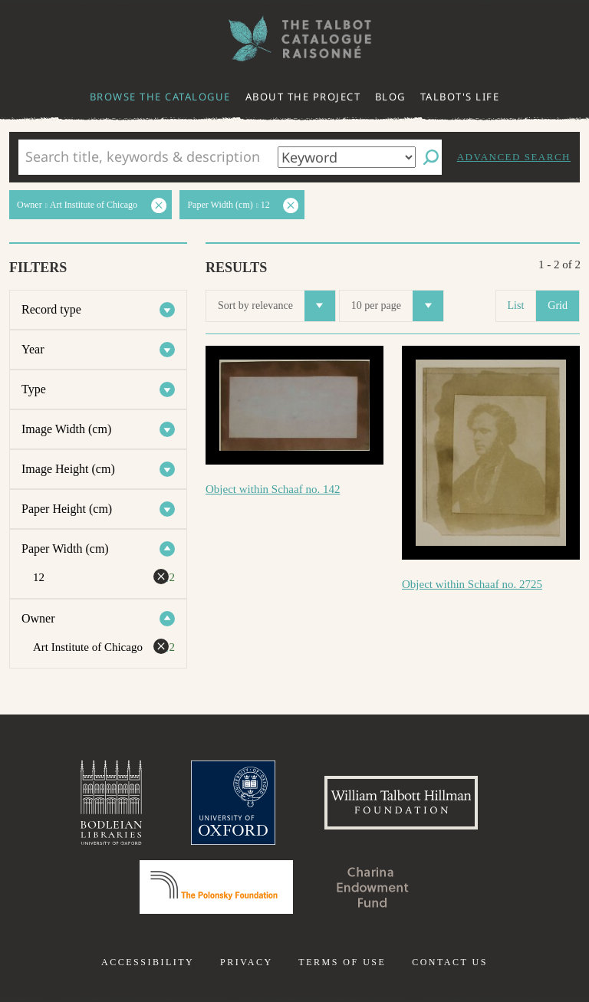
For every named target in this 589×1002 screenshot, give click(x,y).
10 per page (397, 306)
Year (32, 349)
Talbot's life (460, 96)
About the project (303, 96)
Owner (38, 618)
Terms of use (342, 962)
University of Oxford (233, 803)
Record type (51, 309)
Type (33, 389)
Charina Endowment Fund (372, 887)
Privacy (246, 962)
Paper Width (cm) (65, 548)
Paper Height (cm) (66, 508)
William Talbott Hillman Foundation (401, 803)
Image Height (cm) (68, 468)
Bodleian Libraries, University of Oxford (111, 803)
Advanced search (514, 157)
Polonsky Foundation (216, 887)
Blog (390, 96)
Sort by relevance (276, 306)
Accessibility (147, 962)
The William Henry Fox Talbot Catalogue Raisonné (294, 38)
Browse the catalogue (160, 96)
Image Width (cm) (66, 428)
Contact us (450, 962)
